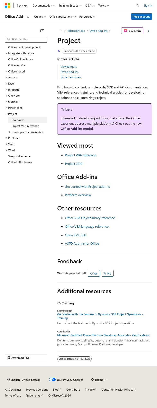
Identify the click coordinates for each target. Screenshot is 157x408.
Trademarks (33, 395)
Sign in (148, 5)
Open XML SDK (76, 235)
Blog (55, 389)
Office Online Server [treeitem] (20, 59)
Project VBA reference (80, 155)
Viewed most (69, 66)
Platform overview (78, 195)
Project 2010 (74, 163)
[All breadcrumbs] (60, 30)
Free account (141, 16)
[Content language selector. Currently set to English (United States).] (23, 379)
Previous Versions (37, 389)
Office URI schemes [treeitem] (20, 162)
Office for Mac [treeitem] (17, 65)
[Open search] (138, 5)
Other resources (71, 77)
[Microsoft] (7, 5)
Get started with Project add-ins (87, 186)
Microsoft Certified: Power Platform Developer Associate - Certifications (103, 335)
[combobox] (26, 39)
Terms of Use (13, 395)
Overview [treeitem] (17, 120)
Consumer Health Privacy (117, 389)
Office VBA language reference (87, 226)
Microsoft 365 (76, 31)
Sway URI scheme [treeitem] (19, 156)
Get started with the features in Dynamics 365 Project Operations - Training (100, 316)
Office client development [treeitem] (24, 47)
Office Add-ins (99, 31)
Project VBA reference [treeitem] (25, 126)
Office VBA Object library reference (90, 218)
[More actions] (148, 30)
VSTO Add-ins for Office (82, 243)
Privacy (89, 389)
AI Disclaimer (13, 389)
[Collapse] (42, 30)
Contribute (73, 389)
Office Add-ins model (77, 128)
